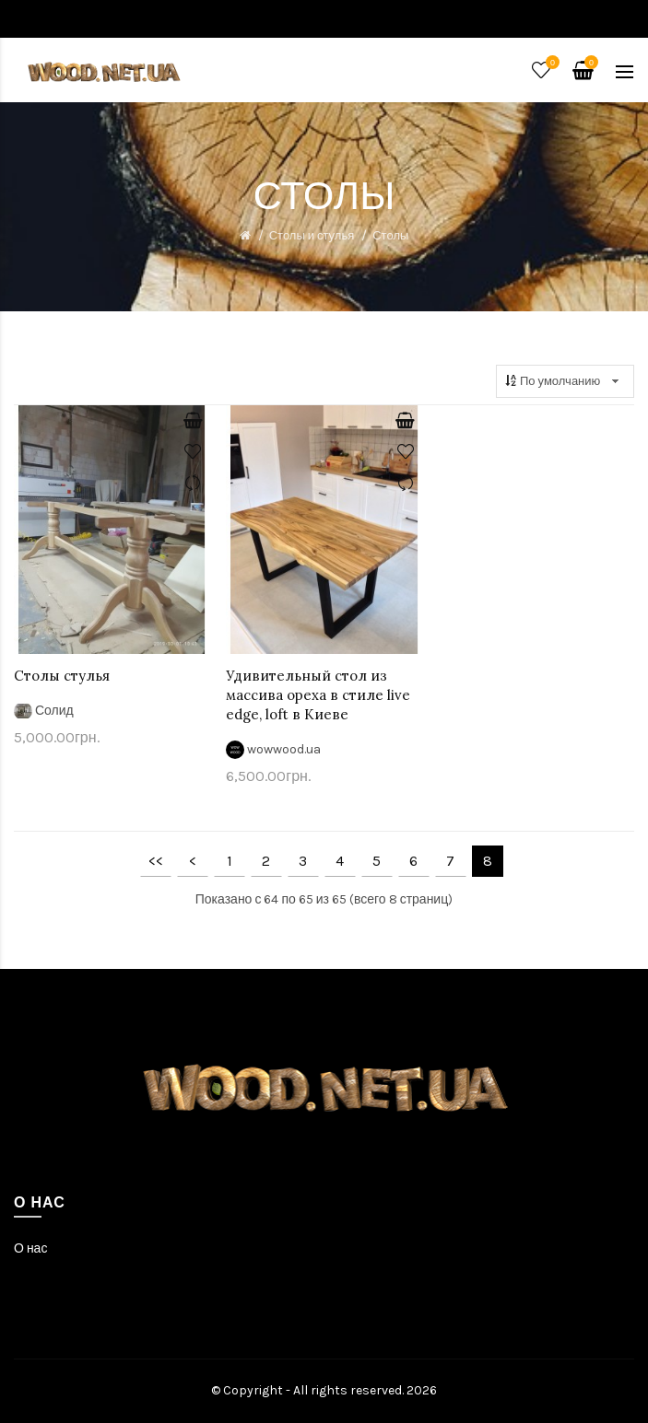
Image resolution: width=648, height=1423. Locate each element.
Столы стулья (62, 675)
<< (155, 860)
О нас (30, 1248)
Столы (390, 235)
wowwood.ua (284, 749)
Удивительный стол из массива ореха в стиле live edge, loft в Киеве (318, 695)
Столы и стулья (312, 235)
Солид (54, 710)
